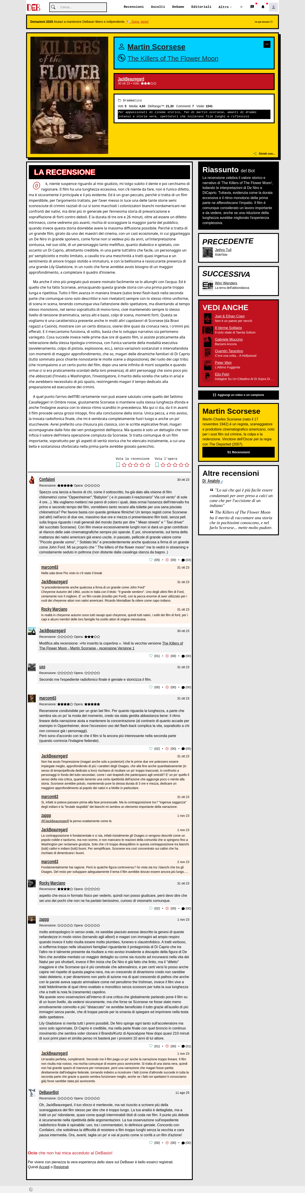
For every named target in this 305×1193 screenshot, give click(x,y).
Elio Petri (222, 374)
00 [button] (173, 560)
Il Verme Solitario (228, 328)
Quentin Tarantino (229, 351)
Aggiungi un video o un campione (238, 395)
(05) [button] (186, 748)
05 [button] (157, 560)
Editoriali (201, 7)
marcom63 (49, 567)
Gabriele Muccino (229, 340)
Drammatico (130, 100)
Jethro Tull (223, 250)
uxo (42, 666)
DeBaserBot (49, 1091)
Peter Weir (223, 363)
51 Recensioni (238, 452)
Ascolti (158, 7)
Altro (224, 7)
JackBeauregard (131, 79)
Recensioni (134, 7)
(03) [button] (186, 560)
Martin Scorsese (156, 47)
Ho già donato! (264, 22)
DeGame (178, 7)
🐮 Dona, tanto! (137, 22)
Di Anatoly (211, 481)
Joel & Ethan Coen (230, 316)
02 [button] (157, 748)
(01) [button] (186, 1045)
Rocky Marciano (54, 609)
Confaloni (47, 479)
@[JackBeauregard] (55, 820)
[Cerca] (78, 7)
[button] (241, 7)
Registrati (61, 1166)
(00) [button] (186, 656)
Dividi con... (264, 153)
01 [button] (157, 656)
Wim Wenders (226, 283)
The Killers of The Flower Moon (172, 58)
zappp (46, 814)
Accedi (44, 1166)
